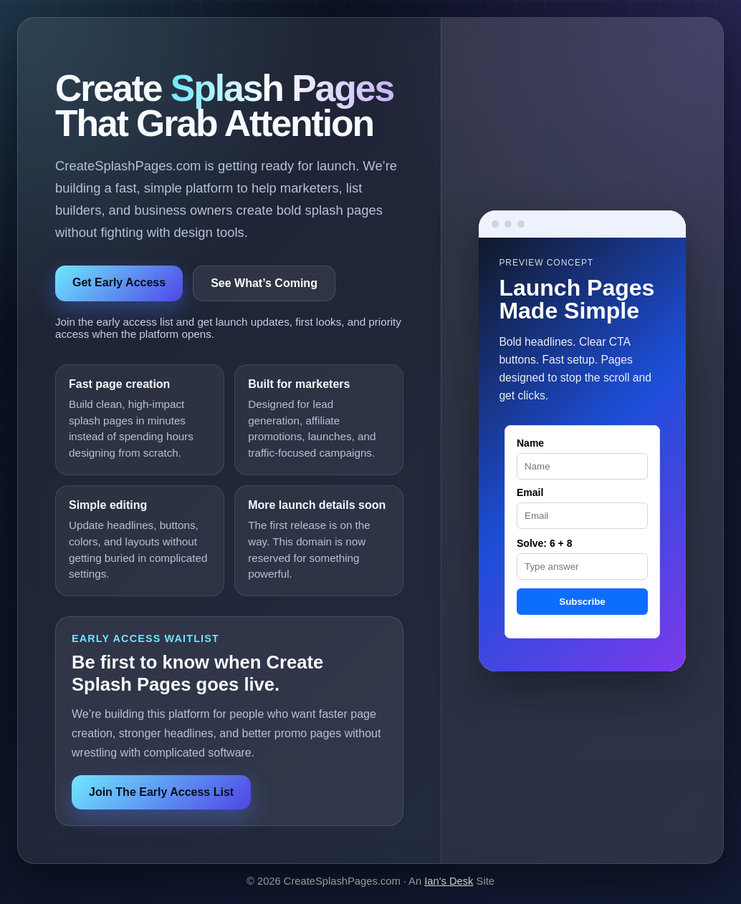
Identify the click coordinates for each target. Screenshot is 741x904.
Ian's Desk (448, 881)
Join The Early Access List (161, 792)
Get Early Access (119, 282)
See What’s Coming (264, 283)
